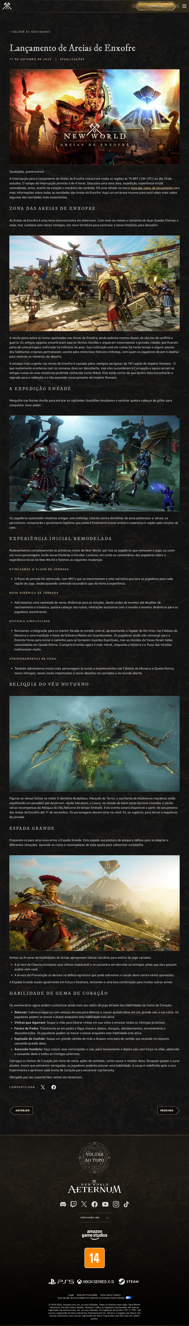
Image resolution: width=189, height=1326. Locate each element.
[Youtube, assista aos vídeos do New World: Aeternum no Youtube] (105, 1204)
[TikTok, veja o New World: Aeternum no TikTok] (126, 1204)
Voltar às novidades (31, 31)
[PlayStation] (61, 1282)
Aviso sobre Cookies (110, 1295)
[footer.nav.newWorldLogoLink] (94, 1192)
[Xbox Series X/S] (95, 1281)
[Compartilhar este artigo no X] (43, 1087)
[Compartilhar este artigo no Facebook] (54, 1087)
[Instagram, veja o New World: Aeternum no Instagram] (116, 1204)
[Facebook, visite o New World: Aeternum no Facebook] (94, 1204)
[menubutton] (184, 6)
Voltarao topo (94, 1157)
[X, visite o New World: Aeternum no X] (84, 1204)
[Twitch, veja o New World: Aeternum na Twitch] (73, 1204)
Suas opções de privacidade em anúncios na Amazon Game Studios (94, 1297)
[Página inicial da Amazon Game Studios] (94, 1235)
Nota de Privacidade (87, 1295)
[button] (94, 117)
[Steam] (128, 1282)
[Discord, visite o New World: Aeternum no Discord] (63, 1204)
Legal (71, 1295)
